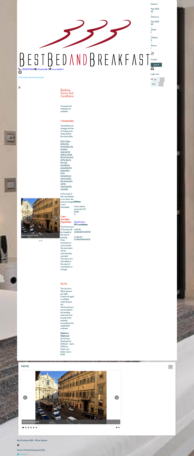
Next (71, 218)
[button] (156, 65)
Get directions (94, 221)
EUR (153, 84)
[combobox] (159, 79)
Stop (119, 427)
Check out (155, 16)
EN (155, 79)
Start (117, 427)
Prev (25, 218)
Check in (154, 4)
